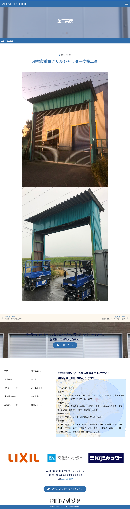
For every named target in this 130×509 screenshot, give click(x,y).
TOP (2, 41)
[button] (127, 4)
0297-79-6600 (67, 479)
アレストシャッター (62, 506)
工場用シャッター (12, 405)
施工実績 (10, 41)
